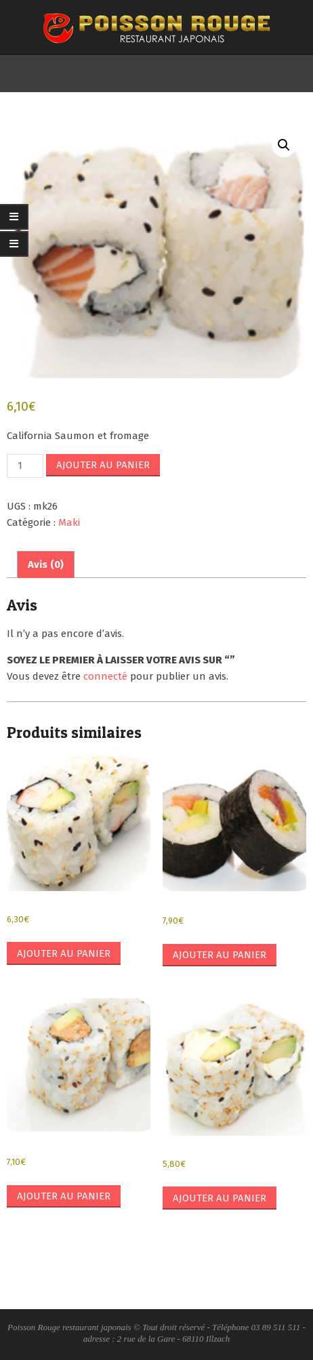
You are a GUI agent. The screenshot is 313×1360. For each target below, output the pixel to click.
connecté (105, 676)
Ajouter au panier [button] (63, 953)
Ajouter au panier (103, 465)
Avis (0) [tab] (46, 564)
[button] (284, 145)
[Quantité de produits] (25, 466)
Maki (69, 522)
